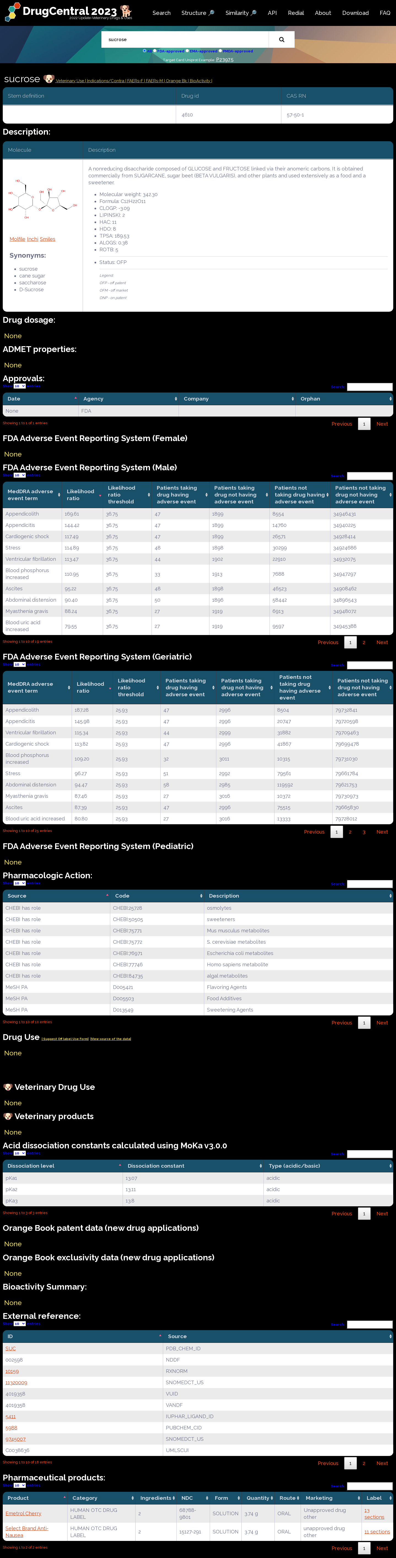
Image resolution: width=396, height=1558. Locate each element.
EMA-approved (203, 51)
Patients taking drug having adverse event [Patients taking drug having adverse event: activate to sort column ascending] (177, 495)
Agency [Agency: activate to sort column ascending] (93, 399)
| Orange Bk (176, 80)
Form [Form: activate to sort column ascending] (221, 1498)
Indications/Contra (106, 80)
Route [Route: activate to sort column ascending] (288, 1498)
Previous (342, 424)
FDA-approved (170, 51)
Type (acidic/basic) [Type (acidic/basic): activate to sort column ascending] (294, 1166)
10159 (12, 1371)
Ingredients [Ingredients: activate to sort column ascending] (156, 1498)
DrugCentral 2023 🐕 (78, 10)
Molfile (17, 239)
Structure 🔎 (198, 13)
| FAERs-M (154, 80)
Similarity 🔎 (241, 13)
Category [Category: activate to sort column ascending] (85, 1498)
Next (382, 424)
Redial (296, 13)
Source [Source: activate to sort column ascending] (177, 1336)
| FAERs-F (134, 80)
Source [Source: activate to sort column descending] (17, 896)
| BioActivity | (200, 80)
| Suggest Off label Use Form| (65, 1039)
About (323, 13)
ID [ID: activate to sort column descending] (10, 1336)
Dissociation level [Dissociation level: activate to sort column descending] (31, 1166)
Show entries (21, 386)
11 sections (377, 1532)
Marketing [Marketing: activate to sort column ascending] (319, 1498)
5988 (11, 1428)
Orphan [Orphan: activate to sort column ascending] (310, 399)
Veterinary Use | (71, 80)
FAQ (385, 13)
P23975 (224, 59)
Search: (362, 387)
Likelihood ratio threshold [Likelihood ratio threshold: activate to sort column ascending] (121, 495)
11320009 (16, 1382)
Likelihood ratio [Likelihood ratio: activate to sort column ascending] (80, 494)
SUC (11, 1348)
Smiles (47, 239)
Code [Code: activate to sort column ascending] (122, 896)
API (272, 13)
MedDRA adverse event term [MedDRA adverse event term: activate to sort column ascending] (30, 494)
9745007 (16, 1439)
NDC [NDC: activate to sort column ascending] (187, 1498)
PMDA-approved (238, 51)
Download (355, 13)
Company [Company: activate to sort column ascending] (196, 399)
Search (162, 13)
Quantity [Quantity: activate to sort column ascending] (258, 1498)
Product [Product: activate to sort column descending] (18, 1498)
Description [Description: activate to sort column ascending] (224, 896)
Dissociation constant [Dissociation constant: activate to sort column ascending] (156, 1166)
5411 (11, 1416)
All (149, 51)
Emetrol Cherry (23, 1513)
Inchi (32, 239)
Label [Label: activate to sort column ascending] (374, 1498)
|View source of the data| (110, 1039)
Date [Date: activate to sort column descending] (14, 399)
